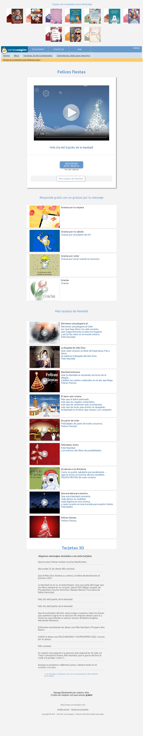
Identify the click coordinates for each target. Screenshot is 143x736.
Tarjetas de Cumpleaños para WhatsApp (72, 4)
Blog (16, 55)
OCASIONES (38, 49)
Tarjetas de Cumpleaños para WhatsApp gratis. (22, 60)
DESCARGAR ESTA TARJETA (71, 164)
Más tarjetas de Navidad (71, 178)
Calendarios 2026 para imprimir (73, 55)
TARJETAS (58, 49)
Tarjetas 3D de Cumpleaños (37, 55)
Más (80, 49)
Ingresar (136, 48)
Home (6, 55)
